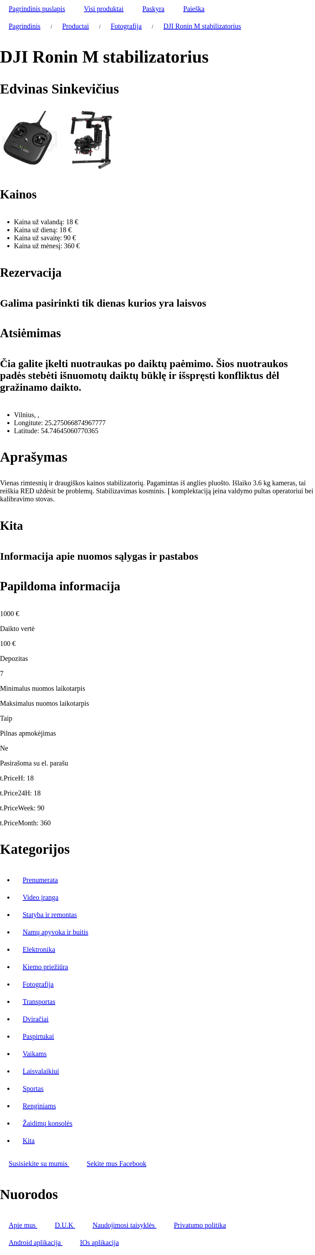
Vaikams (35, 1054)
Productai (75, 26)
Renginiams (39, 1106)
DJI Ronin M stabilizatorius (202, 26)
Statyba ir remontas (50, 914)
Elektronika (39, 949)
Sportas (33, 1088)
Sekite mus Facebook (116, 1163)
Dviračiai (35, 1019)
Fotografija (126, 26)
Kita (28, 1140)
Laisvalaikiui (41, 1071)
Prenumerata (40, 880)
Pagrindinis (24, 26)
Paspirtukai (38, 1036)
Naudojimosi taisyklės (124, 1225)
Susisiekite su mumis (39, 1163)
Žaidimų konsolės (47, 1123)
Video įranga (41, 897)
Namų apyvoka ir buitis (55, 932)
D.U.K (65, 1225)
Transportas (39, 1001)
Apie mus (23, 1225)
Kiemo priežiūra (45, 967)
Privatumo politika (200, 1225)
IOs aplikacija (99, 1242)
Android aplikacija (35, 1242)
